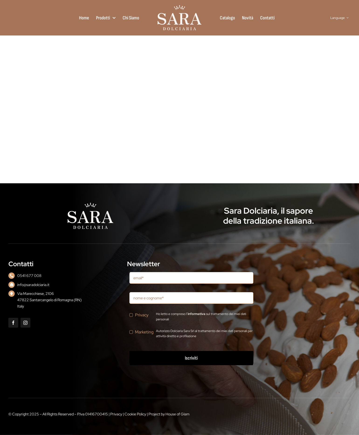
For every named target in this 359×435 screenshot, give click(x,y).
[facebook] (13, 323)
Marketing (144, 332)
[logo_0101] (179, 6)
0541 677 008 (29, 275)
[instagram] (25, 323)
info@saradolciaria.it (33, 284)
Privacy (141, 315)
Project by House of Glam (169, 414)
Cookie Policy (135, 414)
